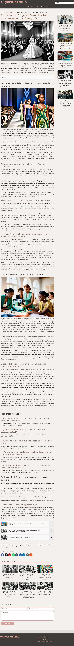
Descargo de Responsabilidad (45, 641)
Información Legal (42, 636)
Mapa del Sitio (41, 643)
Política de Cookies (42, 639)
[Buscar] (72, 3)
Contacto (48, 6)
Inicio (24, 6)
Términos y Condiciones (43, 637)
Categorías (30, 6)
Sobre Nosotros (40, 6)
